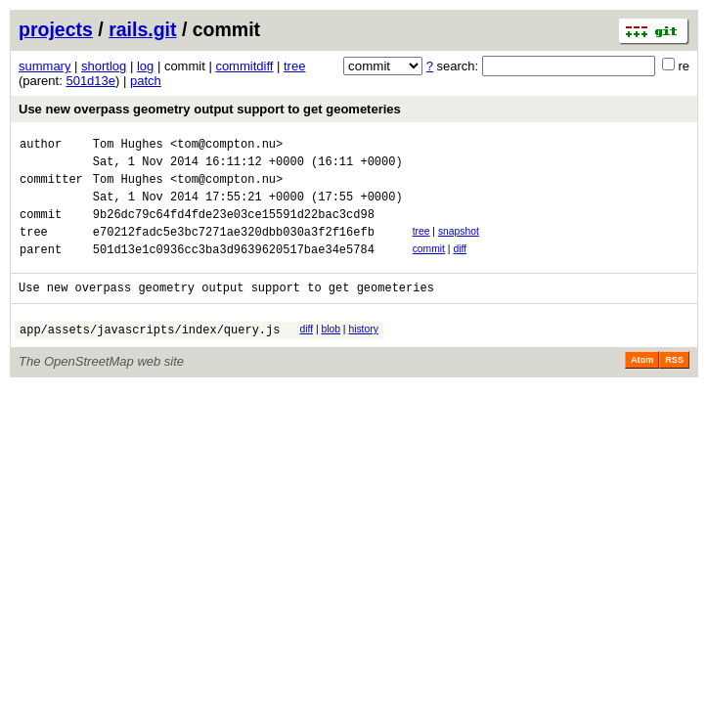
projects (56, 29)
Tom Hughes (128, 146)
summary (44, 66)
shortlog (103, 66)
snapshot (458, 246)
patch (145, 80)
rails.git (142, 29)
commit (429, 266)
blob (330, 352)
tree (294, 66)
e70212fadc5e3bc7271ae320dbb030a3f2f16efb (234, 249)
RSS (674, 386)
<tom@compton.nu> (226, 146)
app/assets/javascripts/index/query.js (150, 355)
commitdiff (244, 66)
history (362, 352)
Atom (642, 386)
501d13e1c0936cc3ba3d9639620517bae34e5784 (234, 269)
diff (459, 266)
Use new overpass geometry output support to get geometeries (210, 109)
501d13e (90, 80)
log (145, 66)
